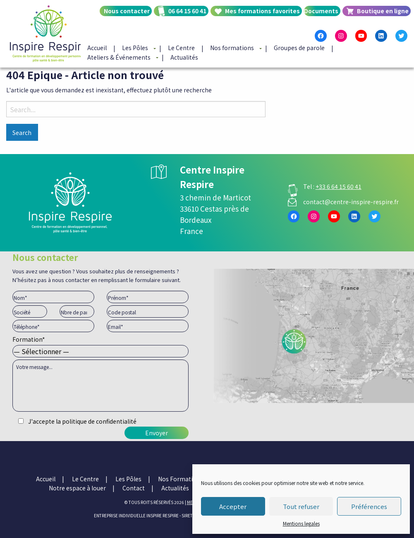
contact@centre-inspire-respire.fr (351, 202)
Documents (321, 11)
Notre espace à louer (77, 488)
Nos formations (232, 48)
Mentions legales (301, 523)
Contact (133, 488)
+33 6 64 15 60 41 (338, 186)
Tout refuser (301, 506)
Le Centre (181, 48)
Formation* (100, 345)
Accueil (97, 48)
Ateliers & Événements (119, 57)
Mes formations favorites (262, 11)
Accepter (232, 506)
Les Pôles (135, 48)
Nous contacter (127, 11)
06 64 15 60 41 (187, 11)
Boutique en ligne (383, 11)
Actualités (184, 57)
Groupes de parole (299, 48)
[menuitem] (125, 18)
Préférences (369, 506)
